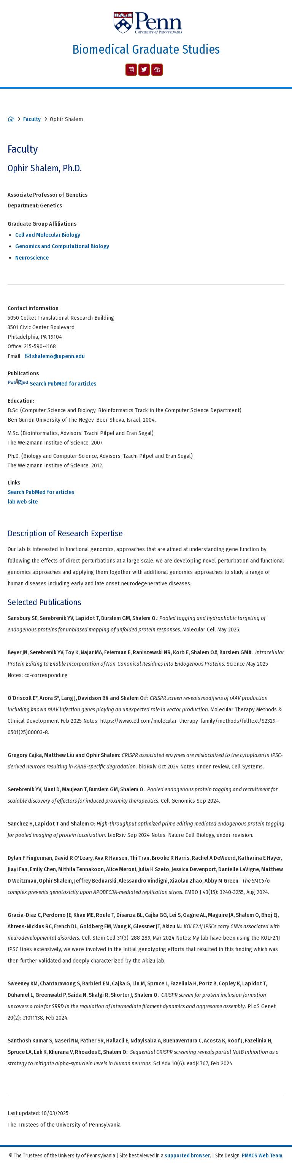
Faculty (32, 119)
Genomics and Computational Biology (62, 246)
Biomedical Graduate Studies (146, 49)
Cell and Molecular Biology (47, 234)
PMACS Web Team (262, 1155)
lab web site (23, 501)
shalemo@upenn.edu (58, 356)
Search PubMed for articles (52, 383)
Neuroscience (32, 257)
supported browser (187, 1155)
